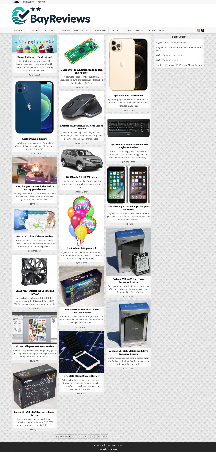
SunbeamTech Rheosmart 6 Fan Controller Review (82, 311)
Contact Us (28, 2)
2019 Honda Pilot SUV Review (81, 177)
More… (162, 30)
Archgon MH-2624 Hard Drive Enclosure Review (129, 280)
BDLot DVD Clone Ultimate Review (34, 236)
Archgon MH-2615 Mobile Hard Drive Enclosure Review (128, 352)
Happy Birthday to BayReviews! (34, 57)
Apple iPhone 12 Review (34, 138)
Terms (114, 449)
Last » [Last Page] (104, 436)
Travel (128, 30)
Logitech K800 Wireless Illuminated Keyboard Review (128, 146)
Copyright (104, 449)
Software (65, 30)
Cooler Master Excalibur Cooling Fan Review (34, 292)
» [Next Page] (98, 436)
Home (16, 2)
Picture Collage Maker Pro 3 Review (34, 346)
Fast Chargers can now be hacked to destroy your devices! (34, 188)
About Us (42, 2)
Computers (35, 30)
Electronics (19, 30)
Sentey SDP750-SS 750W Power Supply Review (34, 413)
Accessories (50, 30)
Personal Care (99, 30)
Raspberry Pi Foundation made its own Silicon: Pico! (81, 71)
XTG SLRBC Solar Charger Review (81, 375)
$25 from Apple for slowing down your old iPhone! (128, 208)
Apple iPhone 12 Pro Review (128, 95)
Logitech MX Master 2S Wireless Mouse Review (81, 127)
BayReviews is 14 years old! (82, 248)
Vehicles (140, 30)
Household (116, 30)
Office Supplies (81, 30)
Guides (151, 30)
